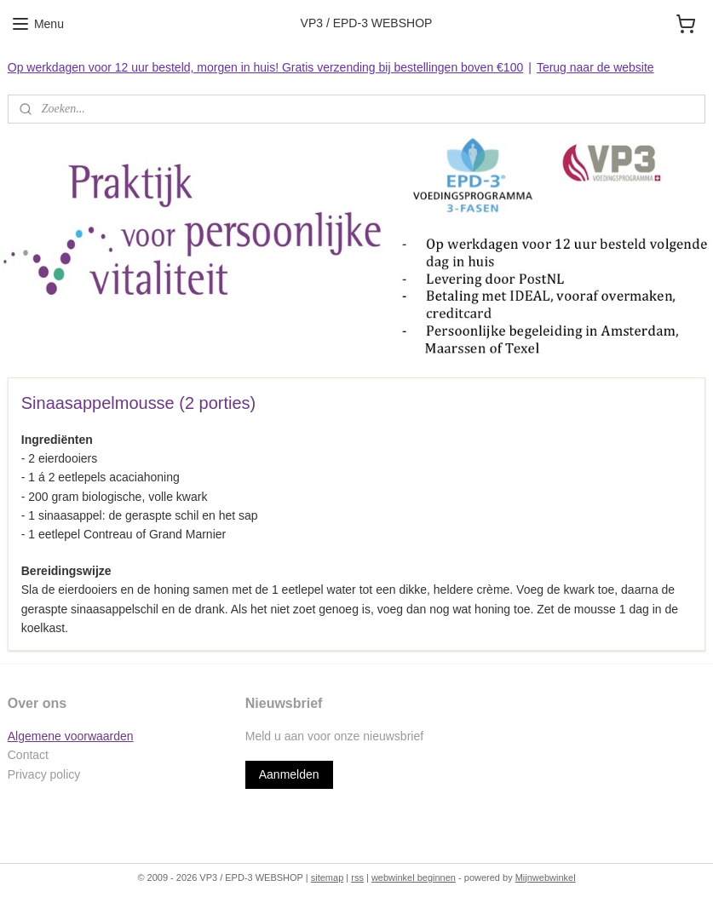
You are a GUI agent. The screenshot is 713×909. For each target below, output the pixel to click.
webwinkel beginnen (413, 877)
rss (357, 877)
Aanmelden (289, 774)
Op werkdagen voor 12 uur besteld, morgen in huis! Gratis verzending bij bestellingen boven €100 (265, 67)
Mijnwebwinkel (545, 877)
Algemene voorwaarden (71, 736)
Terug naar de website (595, 67)
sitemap (327, 877)
